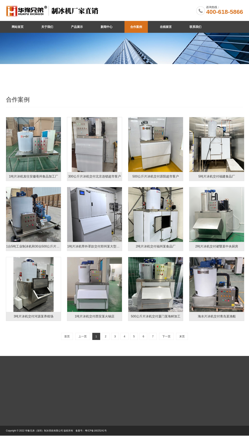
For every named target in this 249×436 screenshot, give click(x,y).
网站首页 (18, 26)
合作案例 (136, 26)
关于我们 (47, 26)
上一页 (82, 336)
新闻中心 (106, 26)
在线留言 (166, 26)
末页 (182, 336)
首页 (67, 336)
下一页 (166, 336)
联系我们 (195, 26)
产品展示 (77, 26)
